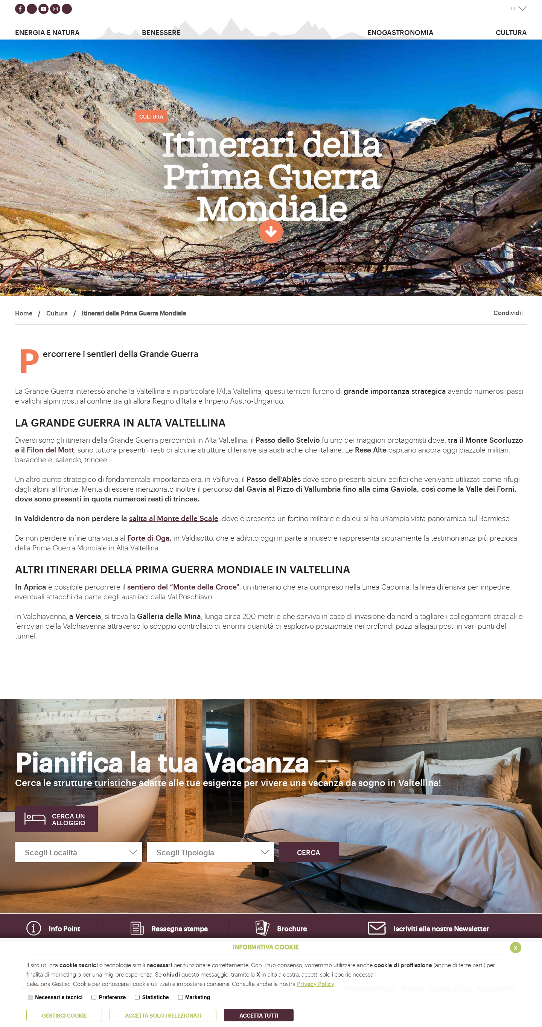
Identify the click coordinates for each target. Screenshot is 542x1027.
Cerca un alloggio (68, 819)
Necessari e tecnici (58, 997)
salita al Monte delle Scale (173, 518)
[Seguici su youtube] (43, 9)
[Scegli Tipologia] (210, 852)
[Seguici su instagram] (55, 9)
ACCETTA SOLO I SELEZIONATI (163, 1015)
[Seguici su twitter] (32, 9)
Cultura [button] (511, 32)
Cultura (57, 313)
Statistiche (155, 997)
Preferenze (112, 997)
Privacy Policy (315, 983)
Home (23, 313)
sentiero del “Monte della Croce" (183, 586)
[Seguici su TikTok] (67, 9)
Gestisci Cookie (64, 1015)
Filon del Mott (50, 449)
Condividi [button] (509, 313)
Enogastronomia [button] (400, 32)
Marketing (197, 997)
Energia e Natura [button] (47, 32)
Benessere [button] (161, 32)
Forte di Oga (148, 537)
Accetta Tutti (258, 1015)
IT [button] (513, 8)
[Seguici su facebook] (20, 9)
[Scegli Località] (78, 852)
